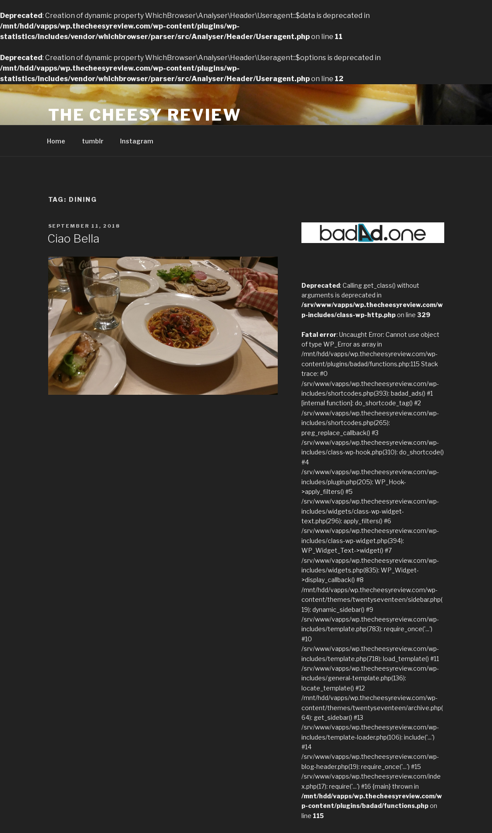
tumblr (92, 141)
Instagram (136, 141)
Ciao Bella (73, 238)
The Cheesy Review (144, 115)
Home (56, 141)
